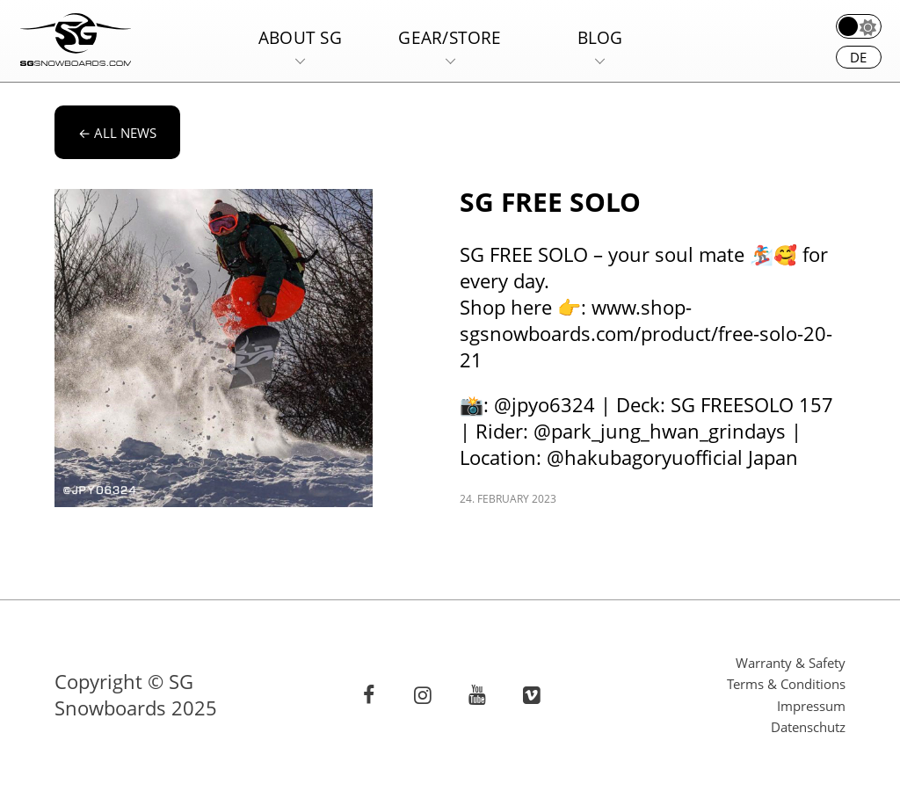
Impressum (811, 706)
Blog (600, 37)
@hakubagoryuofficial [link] (645, 457)
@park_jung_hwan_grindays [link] (659, 431)
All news (117, 133)
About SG (300, 37)
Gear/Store (449, 37)
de (858, 57)
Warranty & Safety (791, 662)
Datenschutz (808, 727)
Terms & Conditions (786, 684)
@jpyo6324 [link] (544, 404)
